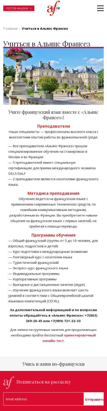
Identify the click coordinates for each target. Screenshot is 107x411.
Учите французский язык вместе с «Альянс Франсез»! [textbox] (53, 114)
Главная (10, 28)
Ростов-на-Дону (17, 8)
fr (58, 8)
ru (52, 8)
